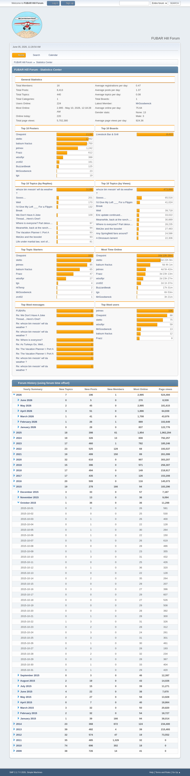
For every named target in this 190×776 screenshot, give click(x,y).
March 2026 (27, 416)
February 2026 (28, 421)
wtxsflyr (20, 157)
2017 (19, 475)
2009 (19, 751)
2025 (19, 432)
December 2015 (29, 492)
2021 (19, 454)
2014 (19, 724)
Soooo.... (21, 197)
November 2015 (29, 497)
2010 (19, 745)
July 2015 (26, 686)
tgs (17, 175)
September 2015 (29, 675)
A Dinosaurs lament (107, 238)
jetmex (19, 148)
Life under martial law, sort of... (33, 241)
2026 (19, 394)
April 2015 (26, 702)
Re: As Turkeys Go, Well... (30, 344)
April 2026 (26, 411)
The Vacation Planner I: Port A (32, 232)
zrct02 (19, 161)
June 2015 (26, 691)
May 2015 (25, 697)
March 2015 (27, 707)
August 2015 (27, 680)
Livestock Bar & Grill (107, 134)
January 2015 (28, 718)
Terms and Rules (162, 772)
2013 (19, 729)
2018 (19, 470)
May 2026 (25, 405)
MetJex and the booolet (29, 237)
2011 (19, 740)
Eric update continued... (109, 215)
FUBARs (21, 310)
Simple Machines (34, 772)
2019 (19, 465)
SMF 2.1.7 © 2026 (17, 772)
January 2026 (28, 427)
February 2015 (28, 713)
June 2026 (26, 400)
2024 (19, 438)
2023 (19, 443)
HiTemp (20, 287)
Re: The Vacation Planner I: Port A (35, 349)
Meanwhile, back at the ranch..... (34, 227)
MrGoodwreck (143, 103)
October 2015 (28, 502)
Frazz (19, 152)
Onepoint (21, 134)
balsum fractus (24, 143)
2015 (19, 486)
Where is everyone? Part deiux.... (34, 223)
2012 (19, 734)
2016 (19, 481)
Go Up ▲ (176, 772)
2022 (19, 448)
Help (151, 772)
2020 (19, 459)
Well (18, 202)
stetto (19, 138)
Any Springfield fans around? (112, 233)
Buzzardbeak (23, 166)
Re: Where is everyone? (29, 339)
